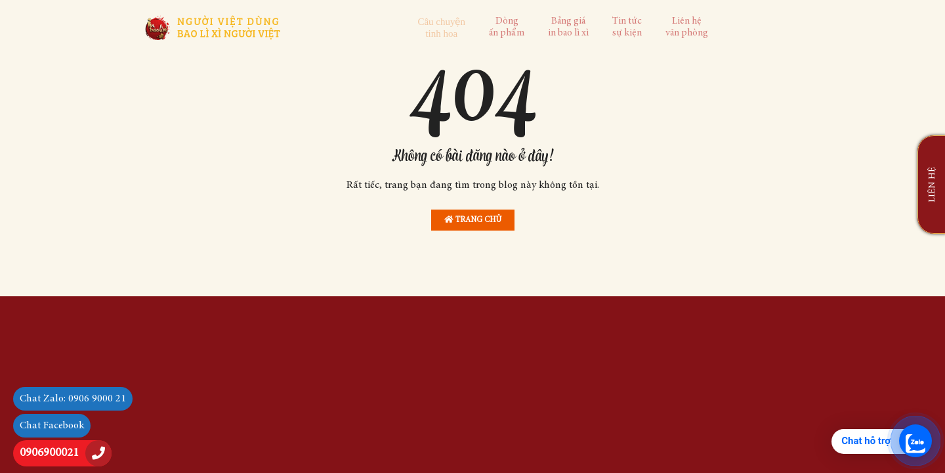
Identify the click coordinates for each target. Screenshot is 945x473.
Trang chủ (472, 219)
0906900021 (49, 453)
